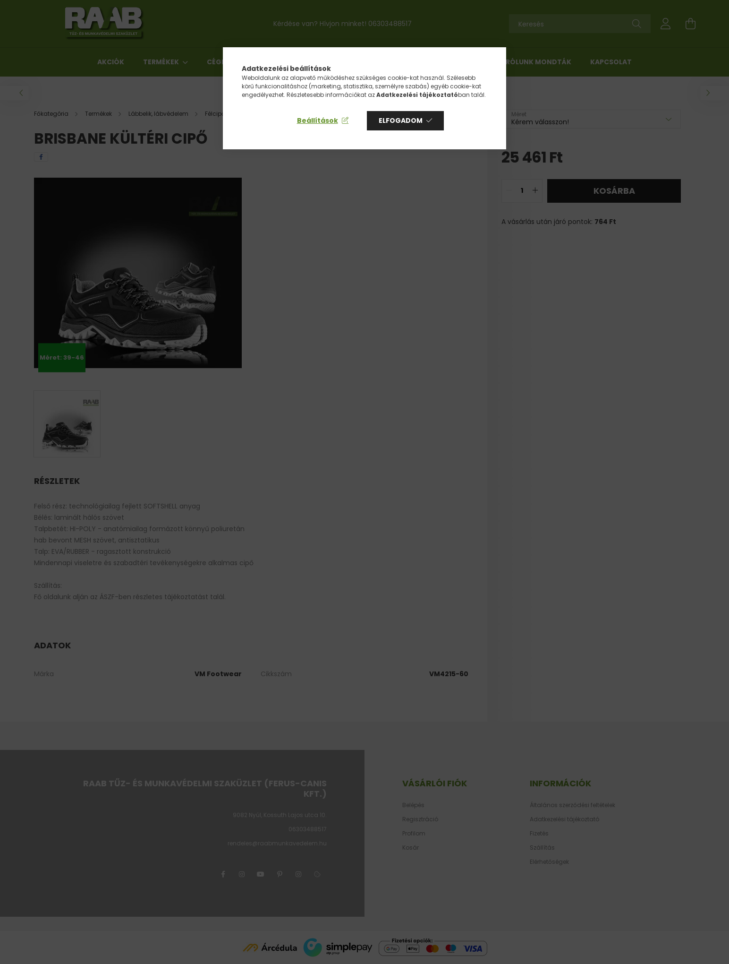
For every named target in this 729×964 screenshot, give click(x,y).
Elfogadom (401, 120)
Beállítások (317, 120)
